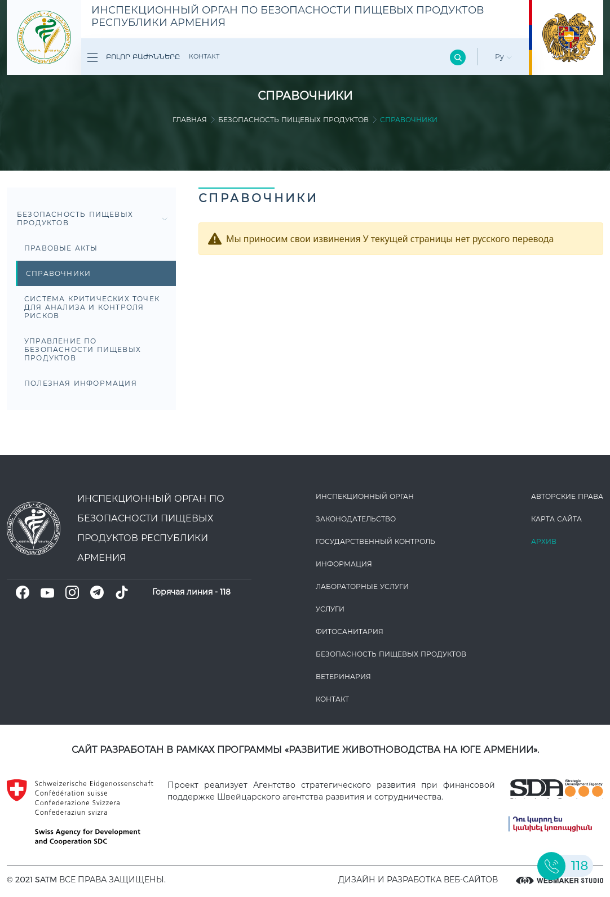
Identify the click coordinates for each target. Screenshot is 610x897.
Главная (190, 119)
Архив (543, 541)
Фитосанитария (349, 631)
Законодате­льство (356, 519)
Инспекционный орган (365, 496)
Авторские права (567, 496)
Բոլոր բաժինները (133, 57)
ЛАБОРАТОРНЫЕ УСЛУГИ (362, 586)
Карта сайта (556, 519)
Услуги (330, 609)
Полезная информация (80, 383)
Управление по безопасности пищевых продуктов (82, 349)
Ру (503, 56)
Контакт (204, 56)
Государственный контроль (375, 541)
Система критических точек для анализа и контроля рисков (92, 307)
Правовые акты (61, 248)
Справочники (58, 273)
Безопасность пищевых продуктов (293, 119)
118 (225, 592)
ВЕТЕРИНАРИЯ (343, 676)
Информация (344, 564)
